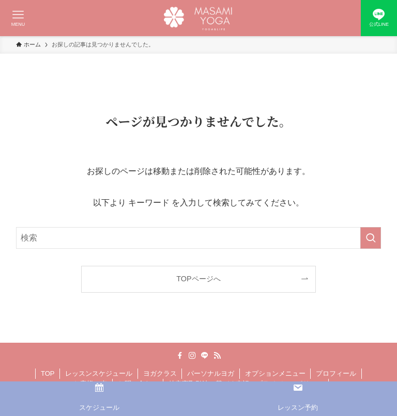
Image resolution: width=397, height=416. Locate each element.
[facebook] (180, 355)
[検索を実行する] (370, 238)
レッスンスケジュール (98, 373)
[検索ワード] (198, 238)
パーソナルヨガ (210, 373)
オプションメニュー (275, 373)
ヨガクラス (160, 373)
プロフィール (336, 373)
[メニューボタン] (18, 18)
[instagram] (192, 355)
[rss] (217, 355)
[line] (204, 355)
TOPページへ (198, 279)
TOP (48, 373)
